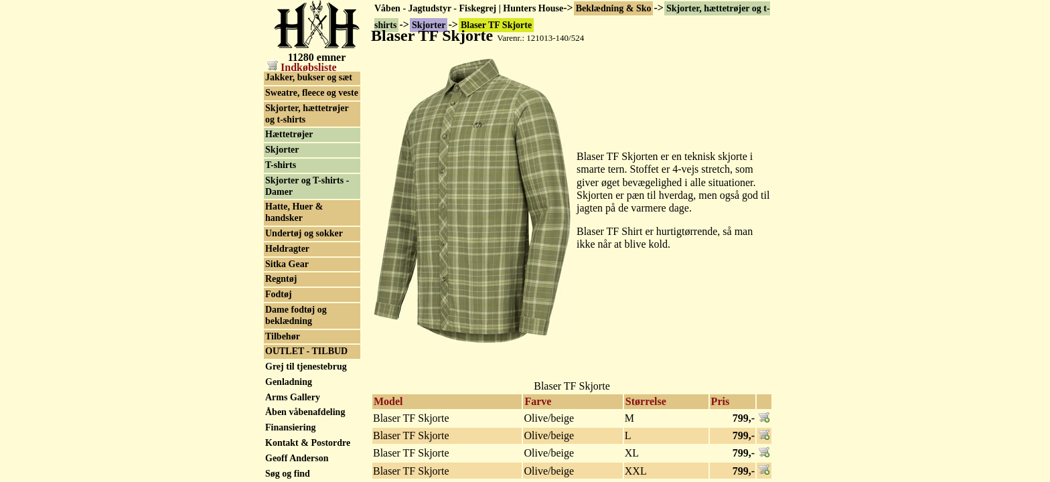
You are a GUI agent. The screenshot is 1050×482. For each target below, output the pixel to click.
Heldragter (287, 249)
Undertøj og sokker (304, 233)
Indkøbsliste (302, 67)
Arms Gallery (292, 397)
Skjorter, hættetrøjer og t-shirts (307, 114)
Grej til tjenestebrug (306, 367)
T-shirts (280, 165)
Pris (720, 401)
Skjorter (282, 150)
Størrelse (645, 401)
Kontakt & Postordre (307, 443)
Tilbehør (282, 336)
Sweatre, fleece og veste (311, 93)
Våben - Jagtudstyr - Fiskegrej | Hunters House (468, 8)
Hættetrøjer (289, 134)
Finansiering (290, 427)
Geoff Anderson (297, 458)
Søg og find (287, 474)
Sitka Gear (287, 264)
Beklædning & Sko (614, 8)
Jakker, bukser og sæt (308, 77)
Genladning (288, 382)
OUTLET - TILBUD (306, 351)
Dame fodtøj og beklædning (296, 315)
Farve (537, 401)
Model (388, 401)
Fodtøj (278, 294)
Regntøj (281, 279)
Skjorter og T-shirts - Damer (307, 186)
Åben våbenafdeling (305, 412)
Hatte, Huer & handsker (294, 212)
